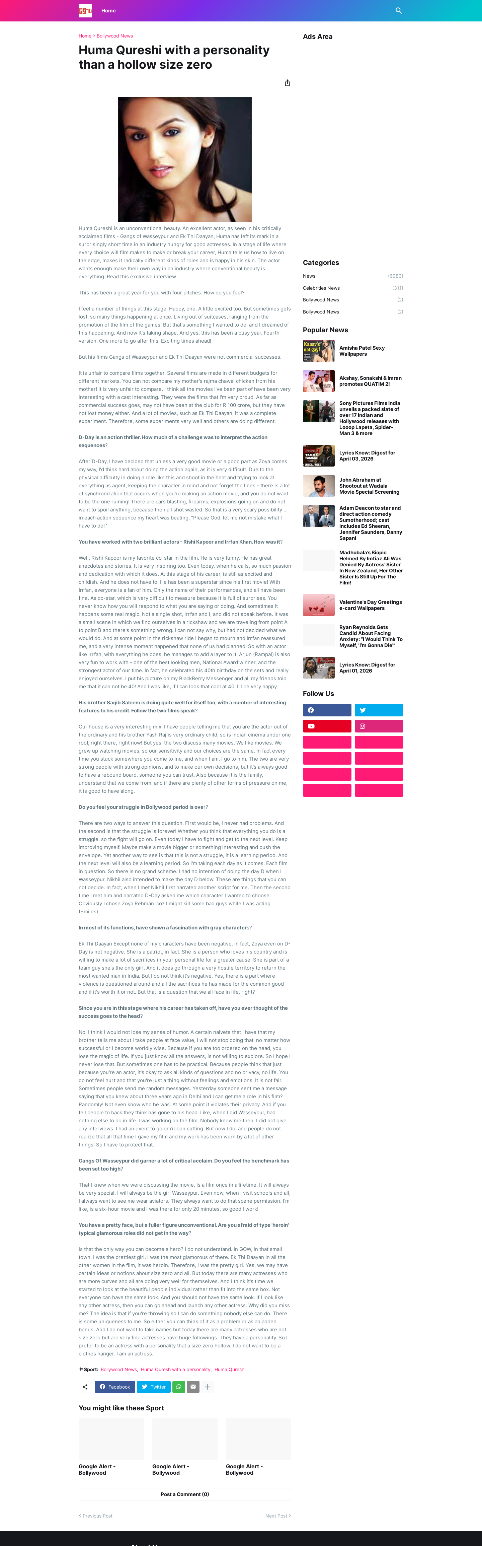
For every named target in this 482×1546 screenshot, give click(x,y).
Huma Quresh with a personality (176, 1369)
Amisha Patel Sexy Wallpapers (362, 351)
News (353, 276)
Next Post (276, 1516)
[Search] (397, 10)
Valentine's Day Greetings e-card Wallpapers (370, 605)
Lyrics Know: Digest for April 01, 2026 (367, 668)
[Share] (285, 82)
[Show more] (207, 1387)
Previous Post (97, 1516)
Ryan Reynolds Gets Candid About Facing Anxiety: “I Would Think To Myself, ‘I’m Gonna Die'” (371, 636)
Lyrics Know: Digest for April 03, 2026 (367, 456)
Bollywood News (115, 35)
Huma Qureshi (230, 1369)
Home (108, 10)
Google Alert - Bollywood (97, 1469)
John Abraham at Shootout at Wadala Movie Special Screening (369, 486)
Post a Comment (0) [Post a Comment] (185, 1494)
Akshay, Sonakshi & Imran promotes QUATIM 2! (370, 381)
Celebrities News (353, 288)
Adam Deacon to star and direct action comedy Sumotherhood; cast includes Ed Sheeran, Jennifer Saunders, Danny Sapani (370, 523)
